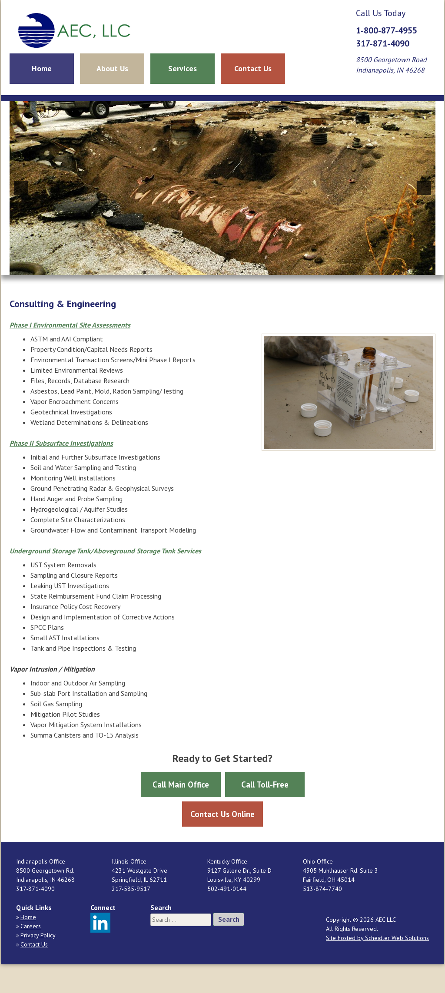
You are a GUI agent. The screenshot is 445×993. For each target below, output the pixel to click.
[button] (21, 188)
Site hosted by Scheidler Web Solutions (377, 938)
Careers (30, 926)
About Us (112, 68)
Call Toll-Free (265, 784)
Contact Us (253, 68)
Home (42, 68)
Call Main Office (181, 784)
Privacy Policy (38, 935)
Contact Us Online (222, 814)
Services (182, 68)
